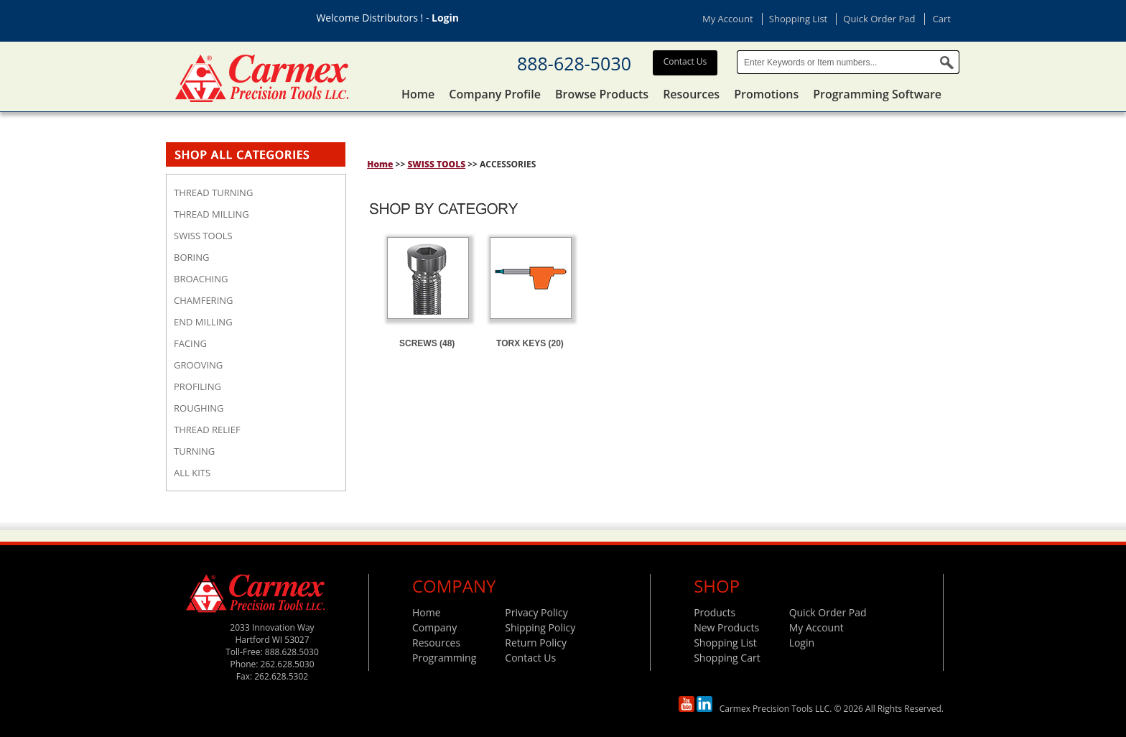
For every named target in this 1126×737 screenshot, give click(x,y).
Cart (942, 18)
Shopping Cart (727, 657)
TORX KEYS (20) (530, 343)
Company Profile (495, 94)
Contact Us (685, 61)
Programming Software (877, 94)
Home (417, 94)
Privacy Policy (536, 612)
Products (714, 612)
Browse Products (601, 94)
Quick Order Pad (879, 18)
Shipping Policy (540, 627)
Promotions (766, 94)
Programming (444, 657)
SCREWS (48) (427, 343)
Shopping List (798, 18)
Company (434, 627)
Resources (691, 94)
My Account (727, 18)
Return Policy (536, 642)
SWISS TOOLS (436, 164)
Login (445, 17)
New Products (726, 627)
